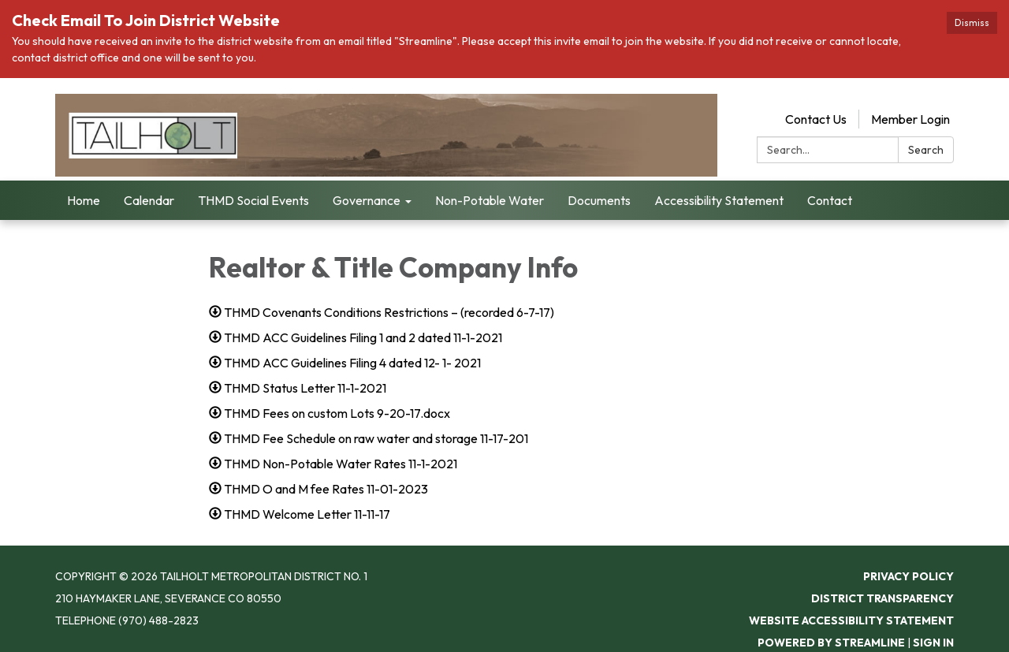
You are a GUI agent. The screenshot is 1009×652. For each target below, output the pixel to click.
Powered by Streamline (831, 642)
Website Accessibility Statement (851, 620)
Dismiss (972, 22)
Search (926, 150)
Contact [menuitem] (829, 200)
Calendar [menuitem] (149, 200)
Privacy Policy (908, 576)
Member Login (910, 119)
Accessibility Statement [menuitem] (719, 200)
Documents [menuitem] (599, 200)
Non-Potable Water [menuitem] (489, 200)
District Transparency (882, 598)
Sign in (933, 642)
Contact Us (816, 119)
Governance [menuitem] (366, 200)
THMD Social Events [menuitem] (253, 200)
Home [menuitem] (83, 200)
